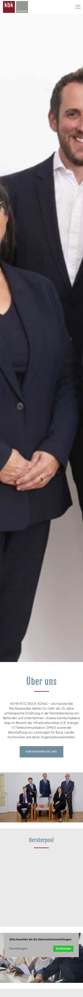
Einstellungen (18, 948)
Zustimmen (63, 948)
